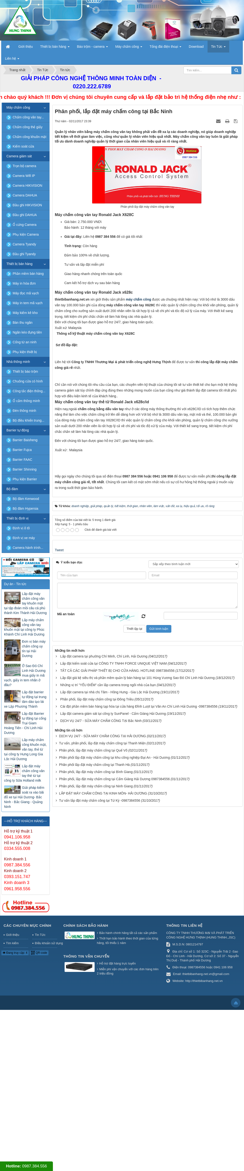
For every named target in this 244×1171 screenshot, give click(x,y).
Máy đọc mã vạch (26, 293)
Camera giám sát (19, 156)
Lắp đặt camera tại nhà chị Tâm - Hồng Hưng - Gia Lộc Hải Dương (109, 958)
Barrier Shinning (24, 469)
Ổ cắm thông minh (26, 401)
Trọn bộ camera (24, 166)
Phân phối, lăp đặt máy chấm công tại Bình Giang (96, 1038)
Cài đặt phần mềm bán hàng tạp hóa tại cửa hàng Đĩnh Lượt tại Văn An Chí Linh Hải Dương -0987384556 (139, 972)
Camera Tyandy (24, 244)
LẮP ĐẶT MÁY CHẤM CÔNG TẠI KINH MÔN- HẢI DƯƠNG (103, 1059)
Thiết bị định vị (17, 518)
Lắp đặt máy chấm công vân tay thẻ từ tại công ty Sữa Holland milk (24, 773)
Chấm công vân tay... (28, 117)
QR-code (39, 1114)
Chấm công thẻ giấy (27, 127)
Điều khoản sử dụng (46, 1104)
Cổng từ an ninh (24, 342)
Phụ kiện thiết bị (25, 352)
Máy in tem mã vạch (27, 303)
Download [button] (196, 46)
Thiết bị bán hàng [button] (55, 48)
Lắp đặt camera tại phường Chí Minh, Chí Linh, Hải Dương (103, 922)
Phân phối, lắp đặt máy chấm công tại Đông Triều (97, 965)
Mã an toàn (66, 880)
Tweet (59, 816)
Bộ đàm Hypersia (25, 508)
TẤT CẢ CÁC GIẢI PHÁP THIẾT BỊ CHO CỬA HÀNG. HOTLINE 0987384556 (117, 936)
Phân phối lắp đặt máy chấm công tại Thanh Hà (94, 1031)
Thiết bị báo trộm (25, 371)
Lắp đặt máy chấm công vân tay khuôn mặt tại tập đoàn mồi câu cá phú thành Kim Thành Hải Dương (25, 603)
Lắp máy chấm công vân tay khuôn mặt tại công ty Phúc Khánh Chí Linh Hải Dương (24, 627)
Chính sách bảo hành (85, 1087)
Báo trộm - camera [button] (92, 48)
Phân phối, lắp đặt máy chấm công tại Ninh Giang (96, 1052)
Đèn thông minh (24, 411)
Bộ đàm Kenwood (26, 499)
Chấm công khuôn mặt (29, 137)
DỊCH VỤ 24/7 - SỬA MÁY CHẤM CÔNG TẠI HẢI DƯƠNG (102, 1002)
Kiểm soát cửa (23, 146)
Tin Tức (40, 1096)
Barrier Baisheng (25, 440)
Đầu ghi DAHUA (25, 215)
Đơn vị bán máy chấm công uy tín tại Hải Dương (34, 649)
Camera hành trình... (28, 548)
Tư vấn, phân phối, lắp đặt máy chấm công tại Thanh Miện (102, 1009)
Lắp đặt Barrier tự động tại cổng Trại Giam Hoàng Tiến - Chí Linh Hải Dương (25, 723)
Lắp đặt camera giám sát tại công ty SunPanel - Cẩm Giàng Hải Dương (113, 979)
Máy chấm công (18, 107)
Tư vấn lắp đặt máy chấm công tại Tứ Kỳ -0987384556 (99, 1066)
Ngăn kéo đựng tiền (27, 332)
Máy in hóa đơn (24, 283)
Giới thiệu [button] (25, 46)
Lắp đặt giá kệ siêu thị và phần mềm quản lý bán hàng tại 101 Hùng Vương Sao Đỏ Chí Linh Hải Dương (137, 944)
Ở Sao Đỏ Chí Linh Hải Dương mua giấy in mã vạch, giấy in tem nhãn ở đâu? (25, 675)
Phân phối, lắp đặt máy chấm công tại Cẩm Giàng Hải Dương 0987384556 (114, 1045)
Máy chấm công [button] (128, 48)
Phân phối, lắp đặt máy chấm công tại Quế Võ (93, 1016)
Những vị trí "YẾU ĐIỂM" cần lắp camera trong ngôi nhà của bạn (108, 951)
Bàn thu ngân (22, 322)
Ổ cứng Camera (24, 225)
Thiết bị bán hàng (19, 264)
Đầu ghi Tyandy (24, 254)
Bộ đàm (12, 489)
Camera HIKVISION (27, 185)
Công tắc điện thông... (29, 391)
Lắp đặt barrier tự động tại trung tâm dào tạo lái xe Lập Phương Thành (25, 699)
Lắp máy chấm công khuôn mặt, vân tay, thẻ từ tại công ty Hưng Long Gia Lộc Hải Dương (25, 749)
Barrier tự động (17, 430)
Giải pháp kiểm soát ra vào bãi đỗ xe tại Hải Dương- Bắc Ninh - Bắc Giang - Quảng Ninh (24, 797)
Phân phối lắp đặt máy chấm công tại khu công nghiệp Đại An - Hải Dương (114, 1023)
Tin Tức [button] (218, 48)
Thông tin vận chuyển (86, 1117)
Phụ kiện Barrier (25, 479)
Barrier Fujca (22, 450)
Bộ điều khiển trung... (28, 420)
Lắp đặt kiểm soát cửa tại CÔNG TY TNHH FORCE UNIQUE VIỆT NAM (113, 929)
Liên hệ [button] (12, 60)
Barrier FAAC (22, 459)
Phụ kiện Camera (26, 234)
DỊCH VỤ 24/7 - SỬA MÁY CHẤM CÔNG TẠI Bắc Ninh (101, 987)
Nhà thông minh (18, 362)
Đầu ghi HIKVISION (27, 205)
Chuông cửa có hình (28, 381)
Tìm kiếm (12, 1104)
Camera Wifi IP (24, 176)
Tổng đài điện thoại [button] (166, 48)
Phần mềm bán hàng (28, 274)
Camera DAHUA (25, 195)
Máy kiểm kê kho (25, 313)
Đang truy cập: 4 (15, 1114)
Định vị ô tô (21, 528)
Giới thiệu (12, 1096)
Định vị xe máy (24, 538)
